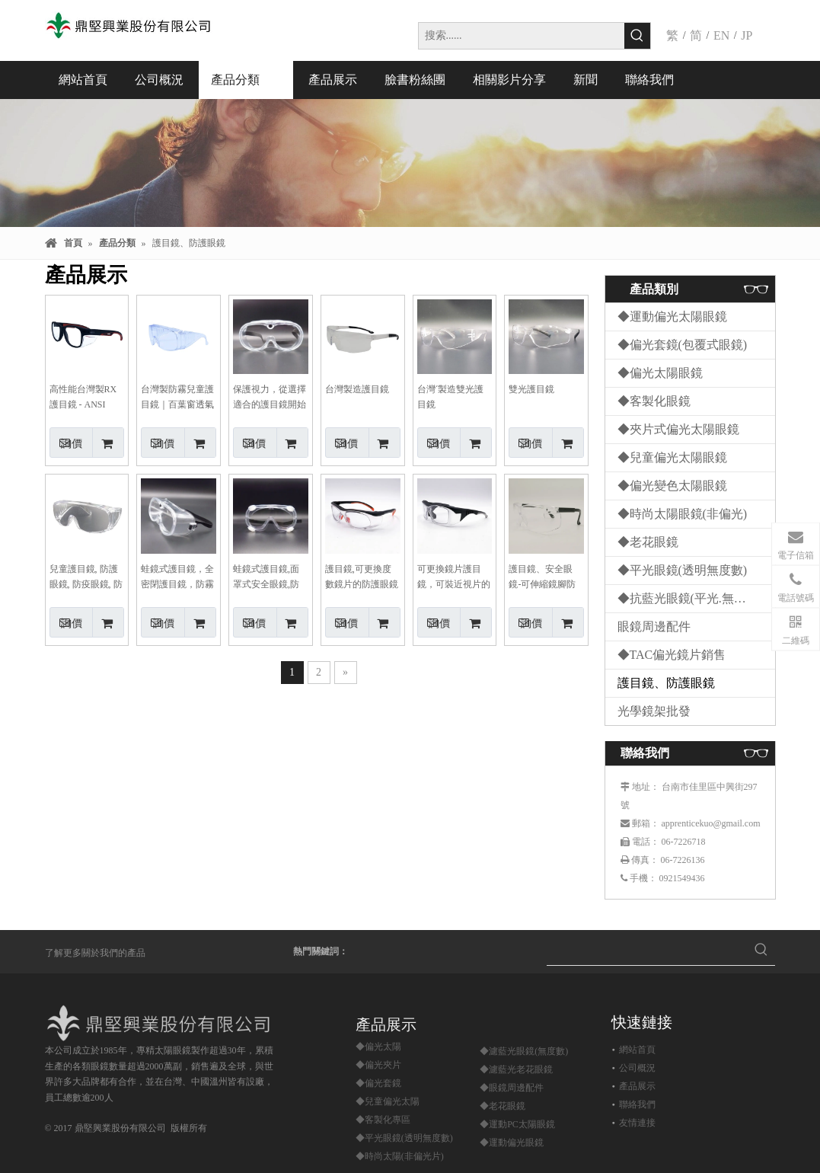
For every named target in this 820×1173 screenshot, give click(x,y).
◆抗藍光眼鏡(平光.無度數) (690, 598)
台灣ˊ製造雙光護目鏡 (450, 397)
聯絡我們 (637, 1104)
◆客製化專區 (383, 1119)
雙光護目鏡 (531, 389)
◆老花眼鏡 (647, 541)
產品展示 (637, 1086)
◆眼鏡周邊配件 (512, 1087)
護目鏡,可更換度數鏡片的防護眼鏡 (361, 577)
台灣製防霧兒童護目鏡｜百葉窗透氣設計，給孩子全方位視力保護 (177, 398)
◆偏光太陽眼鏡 (660, 372)
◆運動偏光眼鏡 (512, 1142)
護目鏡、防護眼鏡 (666, 682)
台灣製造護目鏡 (357, 389)
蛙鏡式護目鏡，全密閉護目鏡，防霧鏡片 (177, 578)
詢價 (65, 442)
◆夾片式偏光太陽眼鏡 (678, 429)
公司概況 (637, 1068)
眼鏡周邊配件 (654, 626)
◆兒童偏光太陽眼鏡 (672, 457)
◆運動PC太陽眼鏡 (517, 1124)
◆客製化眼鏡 (654, 401)
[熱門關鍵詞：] (637, 36)
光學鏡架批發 (654, 711)
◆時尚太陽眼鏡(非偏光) (682, 513)
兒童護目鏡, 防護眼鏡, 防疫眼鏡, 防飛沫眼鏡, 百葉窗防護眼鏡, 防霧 (86, 578)
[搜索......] (522, 36)
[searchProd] (647, 951)
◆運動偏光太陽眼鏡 (672, 316)
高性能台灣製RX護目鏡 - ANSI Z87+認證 (83, 398)
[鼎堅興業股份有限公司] (162, 1023)
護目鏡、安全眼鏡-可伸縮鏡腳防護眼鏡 (542, 578)
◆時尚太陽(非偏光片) (400, 1156)
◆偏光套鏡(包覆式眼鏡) (682, 344)
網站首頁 (637, 1049)
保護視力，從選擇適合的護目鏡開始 (269, 397)
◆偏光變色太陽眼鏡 (672, 485)
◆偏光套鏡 (378, 1083)
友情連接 (637, 1122)
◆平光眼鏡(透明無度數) (682, 570)
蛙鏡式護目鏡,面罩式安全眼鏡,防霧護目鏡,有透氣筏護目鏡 (266, 578)
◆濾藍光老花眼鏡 (516, 1069)
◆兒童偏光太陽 (388, 1101)
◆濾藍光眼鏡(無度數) (524, 1051)
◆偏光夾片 (378, 1065)
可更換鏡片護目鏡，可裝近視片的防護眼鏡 (453, 578)
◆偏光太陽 (378, 1046)
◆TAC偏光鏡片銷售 (671, 654)
